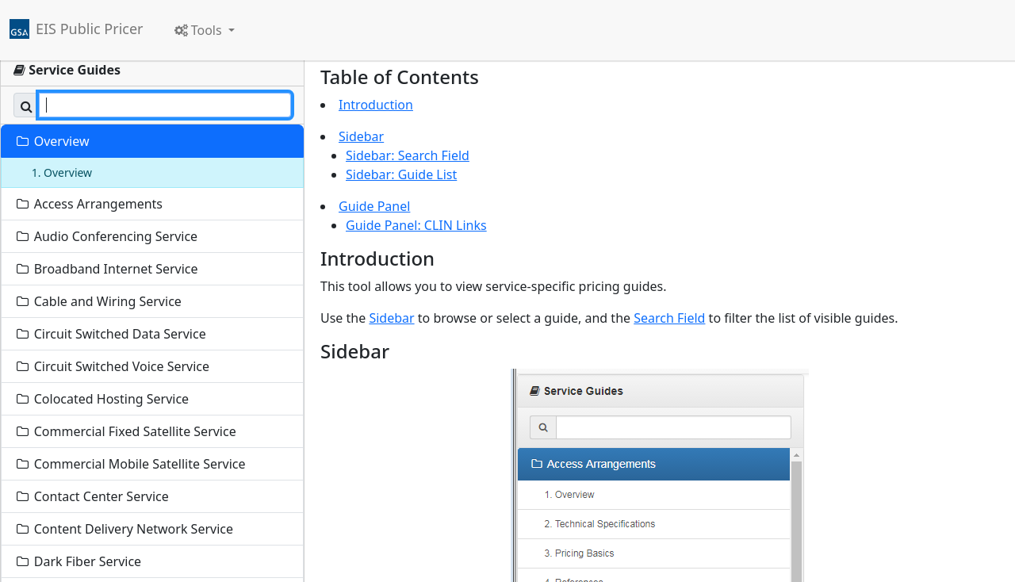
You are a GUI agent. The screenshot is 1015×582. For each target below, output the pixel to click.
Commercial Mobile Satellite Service (130, 464)
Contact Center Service (91, 496)
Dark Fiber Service (77, 561)
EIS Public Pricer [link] (90, 28)
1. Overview (60, 172)
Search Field (669, 318)
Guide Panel (374, 206)
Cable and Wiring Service (98, 301)
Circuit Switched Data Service (110, 334)
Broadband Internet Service (106, 269)
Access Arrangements (88, 204)
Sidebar (361, 136)
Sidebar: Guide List (401, 174)
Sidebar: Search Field (407, 155)
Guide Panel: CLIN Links (416, 225)
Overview (52, 141)
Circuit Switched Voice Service (111, 366)
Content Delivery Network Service (123, 529)
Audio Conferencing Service (105, 236)
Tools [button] (199, 30)
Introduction (376, 104)
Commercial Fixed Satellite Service (125, 431)
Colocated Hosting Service (101, 399)
